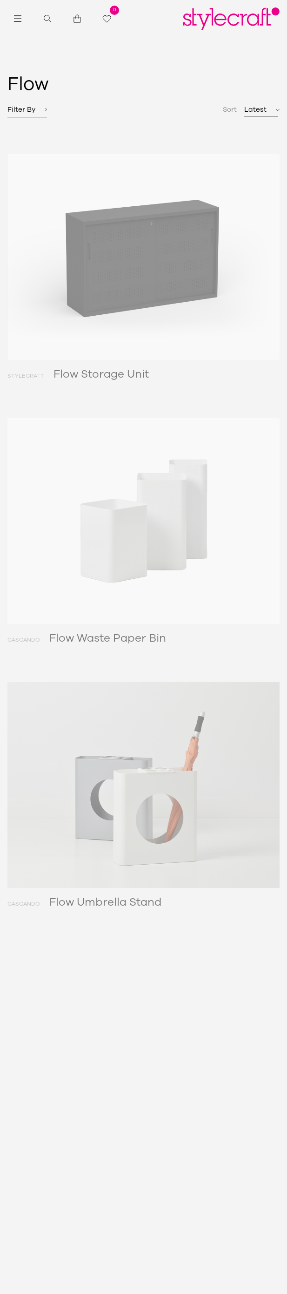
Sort (230, 109)
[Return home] (231, 18)
